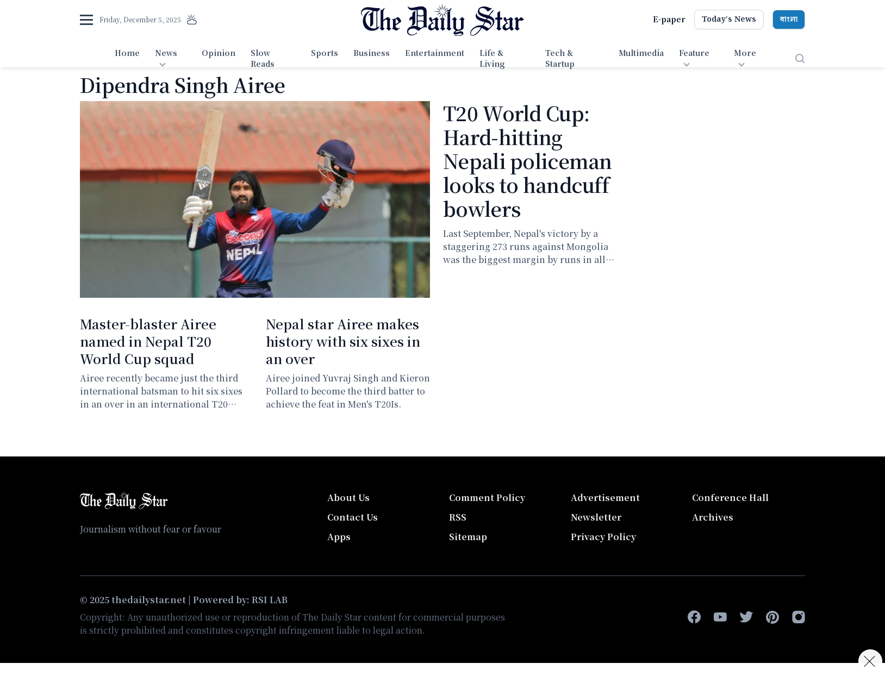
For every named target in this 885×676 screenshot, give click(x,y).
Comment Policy (487, 497)
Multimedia (641, 52)
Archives (712, 517)
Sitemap (468, 536)
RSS (457, 517)
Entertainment (434, 52)
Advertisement (605, 497)
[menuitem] (127, 58)
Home (127, 52)
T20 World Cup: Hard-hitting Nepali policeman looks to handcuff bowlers (527, 160)
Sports (324, 52)
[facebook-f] (694, 617)
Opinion (218, 52)
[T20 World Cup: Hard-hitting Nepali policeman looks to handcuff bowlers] (255, 199)
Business (371, 52)
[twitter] (746, 617)
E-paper (669, 19)
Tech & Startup (560, 58)
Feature (694, 52)
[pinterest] (772, 617)
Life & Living (492, 58)
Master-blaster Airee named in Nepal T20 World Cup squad (148, 341)
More (745, 52)
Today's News (729, 20)
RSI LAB (270, 599)
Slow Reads (263, 58)
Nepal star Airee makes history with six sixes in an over (343, 341)
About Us (348, 497)
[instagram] (798, 617)
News (166, 52)
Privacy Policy (603, 536)
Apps (339, 536)
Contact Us (352, 517)
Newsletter (596, 517)
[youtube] (720, 617)
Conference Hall (730, 497)
